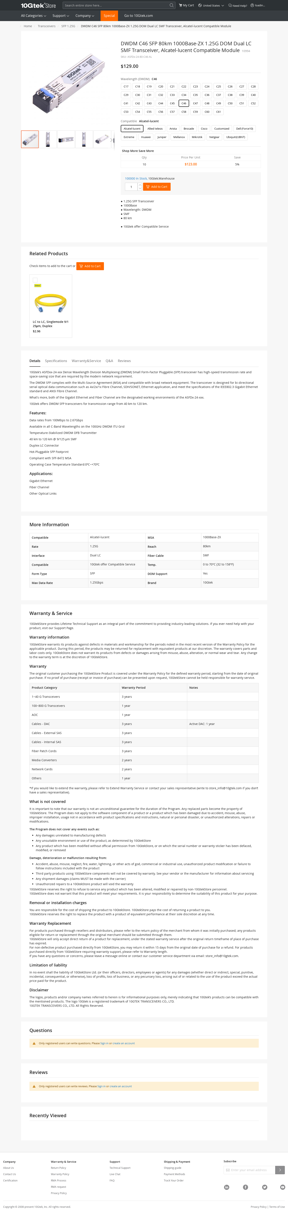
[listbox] (191, 100)
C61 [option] (218, 112)
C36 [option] (207, 95)
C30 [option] (137, 95)
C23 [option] (195, 86)
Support (59, 15)
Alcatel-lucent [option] (132, 128)
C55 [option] (149, 112)
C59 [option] (195, 112)
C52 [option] (253, 103)
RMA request (58, 1186)
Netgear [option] (214, 137)
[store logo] (38, 5)
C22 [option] (184, 86)
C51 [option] (241, 103)
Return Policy (58, 1167)
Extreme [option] (129, 137)
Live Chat (115, 1174)
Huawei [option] (146, 137)
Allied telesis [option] (155, 128)
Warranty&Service (86, 360)
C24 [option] (207, 86)
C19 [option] (149, 86)
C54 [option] (137, 112)
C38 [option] (230, 95)
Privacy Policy (59, 1193)
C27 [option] (241, 86)
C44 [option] (160, 103)
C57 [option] (172, 112)
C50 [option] (230, 103)
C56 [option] (160, 112)
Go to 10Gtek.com (138, 15)
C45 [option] (172, 103)
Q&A (109, 360)
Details (34, 360)
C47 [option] (195, 103)
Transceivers (47, 26)
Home (28, 26)
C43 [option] (149, 103)
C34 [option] (184, 95)
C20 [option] (160, 86)
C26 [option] (230, 86)
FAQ (112, 1180)
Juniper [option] (162, 137)
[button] (48, 139)
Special (109, 15)
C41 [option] (126, 103)
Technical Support (120, 1167)
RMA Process (58, 1180)
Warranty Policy (60, 1174)
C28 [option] (253, 86)
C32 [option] (160, 95)
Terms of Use (277, 1206)
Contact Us (9, 1174)
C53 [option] (126, 112)
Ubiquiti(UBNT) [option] (235, 137)
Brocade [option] (189, 128)
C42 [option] (137, 103)
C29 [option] (126, 95)
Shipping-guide (172, 1167)
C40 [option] (253, 95)
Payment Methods (174, 1174)
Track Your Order (174, 1180)
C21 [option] (172, 86)
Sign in (104, 1043)
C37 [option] (218, 95)
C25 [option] (218, 86)
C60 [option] (207, 112)
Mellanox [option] (179, 137)
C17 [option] (126, 86)
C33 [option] (172, 95)
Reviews (124, 360)
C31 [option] (149, 95)
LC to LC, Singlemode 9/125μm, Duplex (51, 324)
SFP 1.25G (68, 26)
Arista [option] (173, 128)
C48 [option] (207, 103)
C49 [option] (218, 103)
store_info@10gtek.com (225, 788)
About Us (8, 1167)
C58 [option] (184, 112)
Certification (10, 1180)
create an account (124, 1043)
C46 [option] (184, 103)
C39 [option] (241, 95)
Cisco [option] (204, 128)
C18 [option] (137, 86)
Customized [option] (221, 128)
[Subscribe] (280, 1170)
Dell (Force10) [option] (244, 128)
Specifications (56, 360)
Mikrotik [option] (197, 137)
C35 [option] (195, 95)
